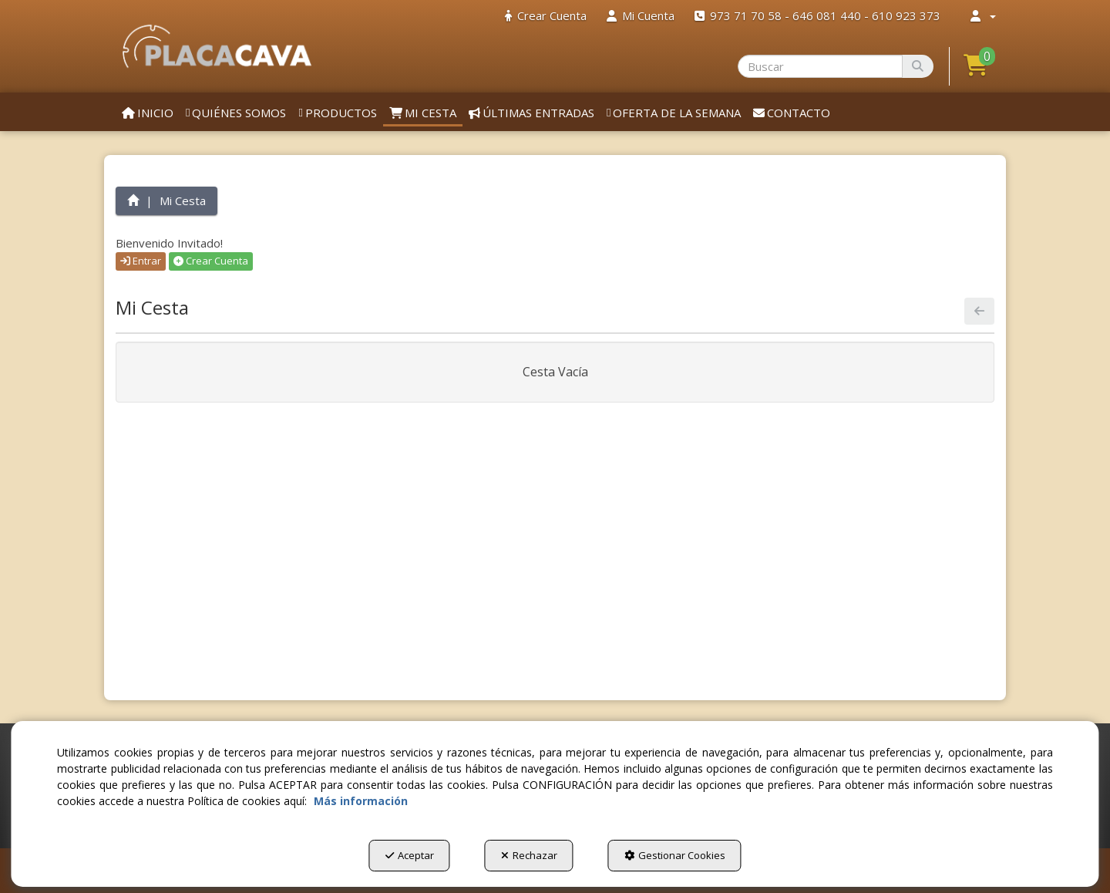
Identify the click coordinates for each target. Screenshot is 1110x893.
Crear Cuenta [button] (210, 261)
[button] (217, 46)
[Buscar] (917, 66)
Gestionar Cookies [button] (674, 855)
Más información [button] (361, 801)
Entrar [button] (140, 261)
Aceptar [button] (409, 855)
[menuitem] (546, 16)
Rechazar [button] (529, 855)
